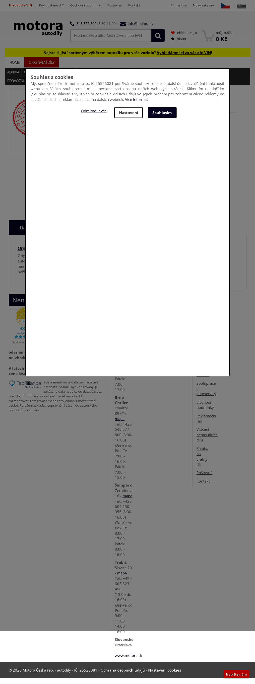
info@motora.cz (141, 29)
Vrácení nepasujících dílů (207, 440)
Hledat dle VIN (20, 5)
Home (14, 68)
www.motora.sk (128, 661)
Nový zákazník (216, 5)
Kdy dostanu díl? (51, 5)
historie (180, 45)
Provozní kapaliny (23, 86)
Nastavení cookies (164, 676)
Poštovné (115, 5)
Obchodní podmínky (86, 5)
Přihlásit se (190, 5)
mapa (120, 424)
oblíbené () (184, 39)
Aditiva (13, 78)
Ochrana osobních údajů (123, 676)
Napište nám (236, 674)
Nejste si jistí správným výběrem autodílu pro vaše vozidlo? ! (127, 58)
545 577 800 (86, 29)
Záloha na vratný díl (202, 462)
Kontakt (135, 5)
